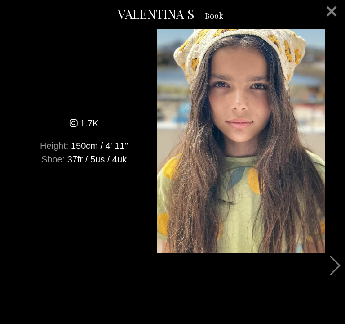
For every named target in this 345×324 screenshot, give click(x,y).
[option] (172, 141)
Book (214, 15)
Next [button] (334, 265)
